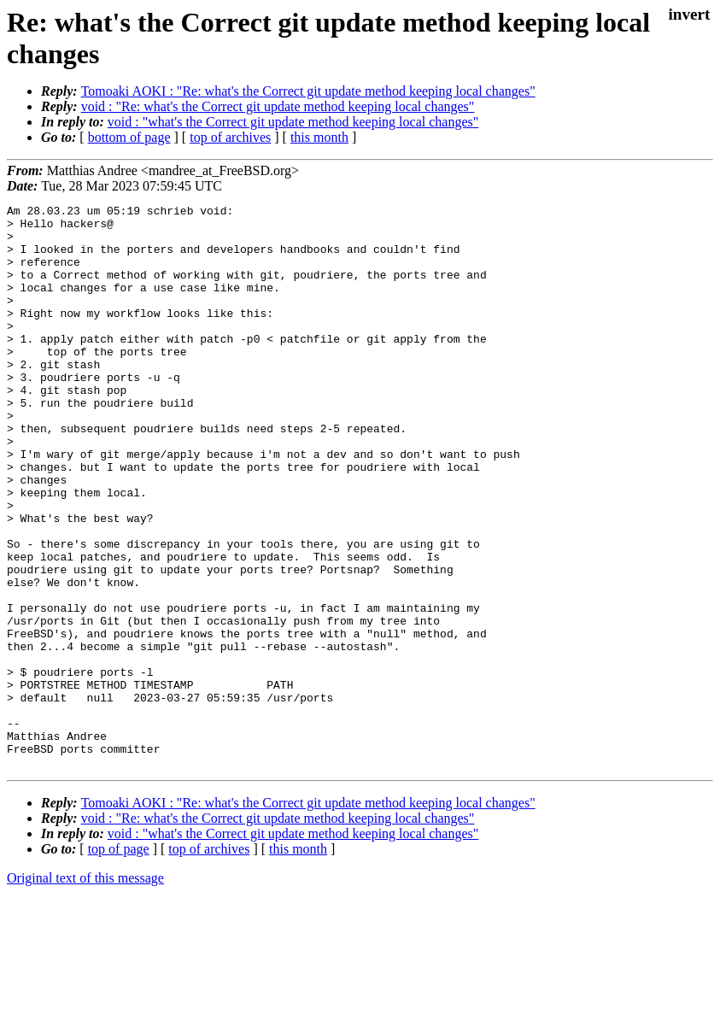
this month (319, 137)
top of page (118, 961)
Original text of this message (85, 990)
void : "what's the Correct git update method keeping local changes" (293, 121)
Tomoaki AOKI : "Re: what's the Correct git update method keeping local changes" (308, 91)
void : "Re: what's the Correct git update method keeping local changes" (278, 106)
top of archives (230, 137)
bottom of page (129, 137)
